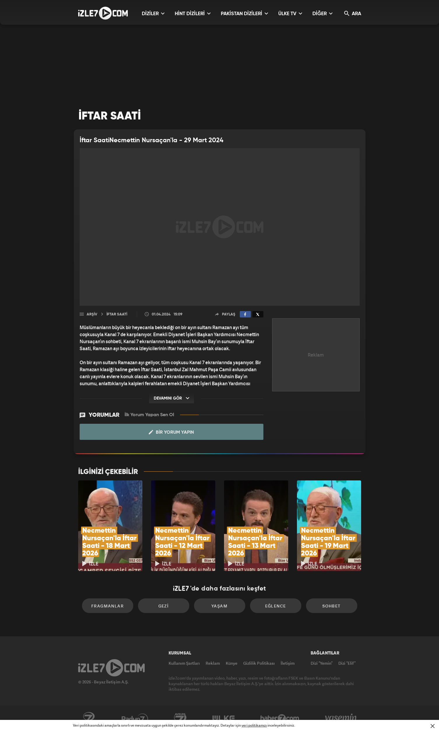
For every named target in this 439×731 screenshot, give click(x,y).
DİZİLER (153, 13)
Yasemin (341, 718)
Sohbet (331, 606)
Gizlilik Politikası (259, 663)
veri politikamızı (254, 725)
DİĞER (322, 13)
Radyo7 (135, 718)
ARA (352, 13)
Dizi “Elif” (347, 663)
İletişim (288, 663)
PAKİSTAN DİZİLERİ (244, 13)
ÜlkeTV (223, 718)
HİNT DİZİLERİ (193, 13)
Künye (231, 663)
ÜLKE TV (290, 13)
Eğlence (275, 606)
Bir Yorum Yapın (171, 432)
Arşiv (92, 314)
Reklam (213, 663)
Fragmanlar (107, 606)
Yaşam (219, 606)
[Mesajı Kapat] (433, 726)
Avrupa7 (180, 718)
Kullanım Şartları (184, 663)
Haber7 (279, 718)
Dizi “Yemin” (322, 663)
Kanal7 (88, 718)
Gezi (163, 606)
